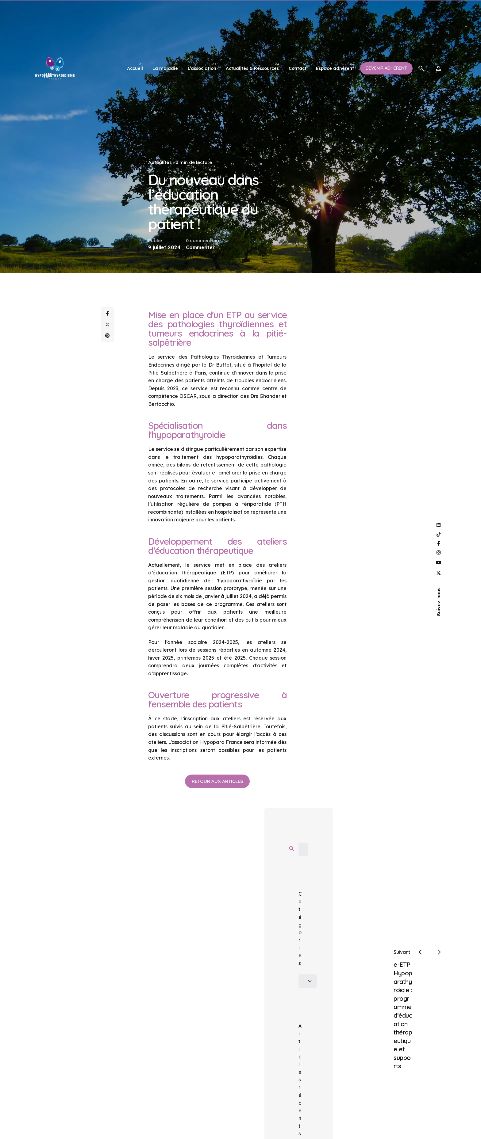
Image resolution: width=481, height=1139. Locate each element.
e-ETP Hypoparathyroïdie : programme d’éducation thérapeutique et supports (403, 1015)
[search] (291, 849)
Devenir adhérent (386, 68)
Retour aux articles (217, 781)
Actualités (160, 162)
